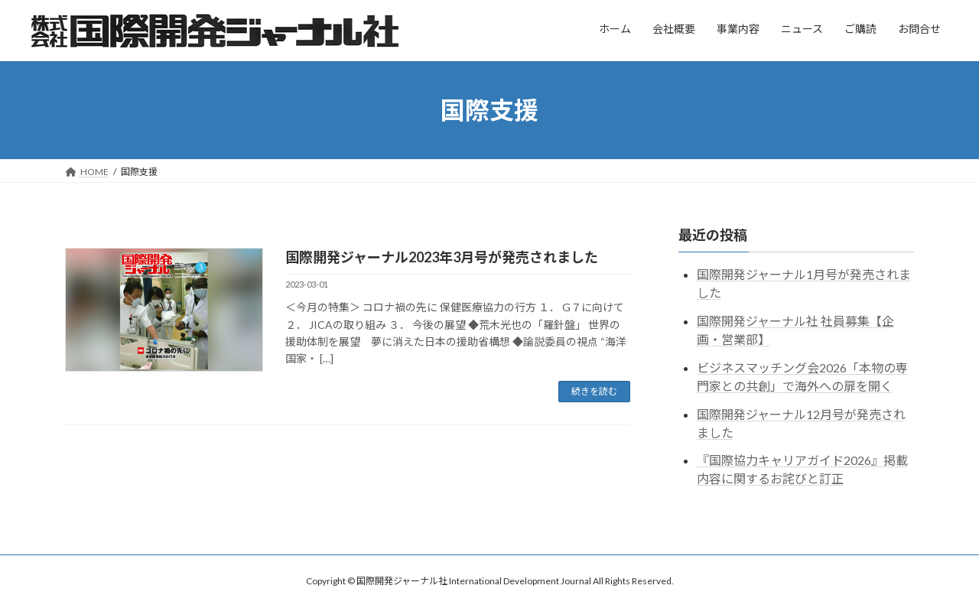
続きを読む (594, 391)
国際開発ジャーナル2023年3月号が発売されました (441, 257)
